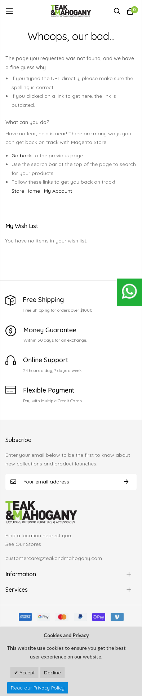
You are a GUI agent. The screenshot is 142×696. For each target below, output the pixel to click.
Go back (22, 155)
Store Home (26, 191)
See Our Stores (23, 544)
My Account (58, 191)
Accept (26, 672)
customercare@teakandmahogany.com (53, 558)
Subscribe (126, 482)
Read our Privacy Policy (38, 688)
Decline (52, 672)
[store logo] (71, 11)
